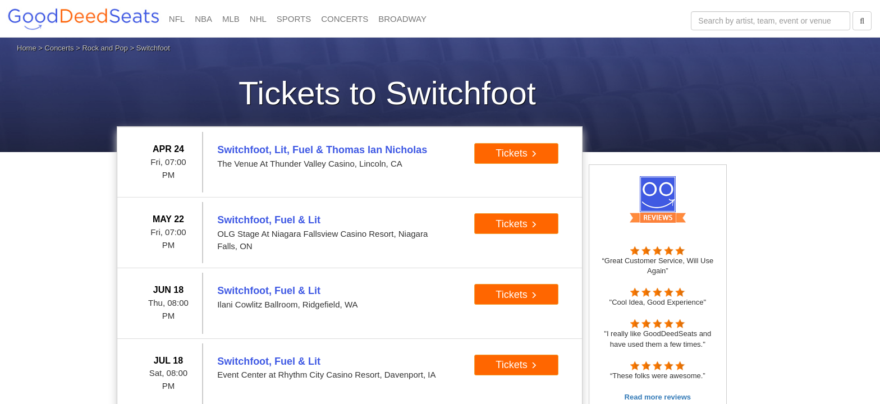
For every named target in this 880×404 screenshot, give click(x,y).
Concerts (59, 48)
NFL (177, 19)
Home (26, 48)
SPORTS (294, 19)
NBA (203, 19)
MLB (231, 19)
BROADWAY (402, 19)
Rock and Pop (105, 48)
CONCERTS (344, 19)
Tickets (516, 153)
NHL (258, 19)
